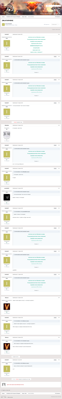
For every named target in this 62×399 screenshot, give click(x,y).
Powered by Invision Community (56, 396)
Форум (9, 13)
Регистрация (55, 13)
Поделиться (46, 24)
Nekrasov (6, 297)
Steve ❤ (5, 396)
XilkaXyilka (7, 125)
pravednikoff (6, 188)
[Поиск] (52, 6)
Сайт (4, 13)
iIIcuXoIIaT (10, 23)
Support (15, 13)
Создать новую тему (56, 29)
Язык (2, 397)
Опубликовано (17, 34)
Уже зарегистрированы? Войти (46, 13)
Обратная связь (10, 397)
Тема (5, 397)
